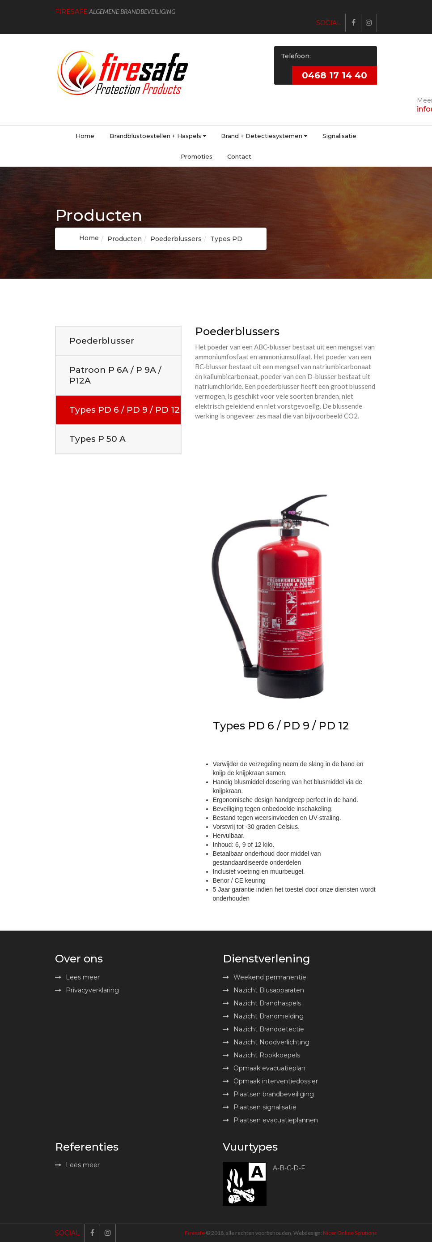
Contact (239, 156)
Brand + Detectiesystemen (264, 135)
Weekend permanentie (264, 977)
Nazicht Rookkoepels (261, 1055)
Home (85, 135)
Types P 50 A (97, 439)
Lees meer (77, 977)
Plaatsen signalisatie (259, 1107)
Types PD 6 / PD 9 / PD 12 (124, 410)
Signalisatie (339, 135)
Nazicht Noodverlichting (266, 1042)
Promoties (196, 156)
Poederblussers (176, 239)
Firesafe (195, 1232)
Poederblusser (101, 341)
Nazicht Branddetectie (263, 1029)
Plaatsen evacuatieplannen (270, 1120)
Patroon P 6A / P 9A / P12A (115, 375)
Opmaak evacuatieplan (264, 1068)
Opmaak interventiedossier (270, 1081)
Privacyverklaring (87, 990)
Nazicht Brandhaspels (262, 1003)
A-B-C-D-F (289, 1168)
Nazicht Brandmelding (263, 1016)
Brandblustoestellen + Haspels (158, 135)
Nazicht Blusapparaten (263, 990)
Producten (124, 239)
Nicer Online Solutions (350, 1232)
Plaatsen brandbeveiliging (268, 1094)
